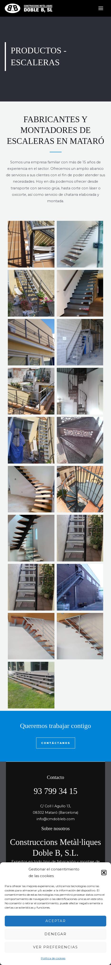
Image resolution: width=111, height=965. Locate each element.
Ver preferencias (55, 947)
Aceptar (55, 921)
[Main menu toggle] (100, 8)
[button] (103, 872)
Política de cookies (53, 958)
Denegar (55, 934)
